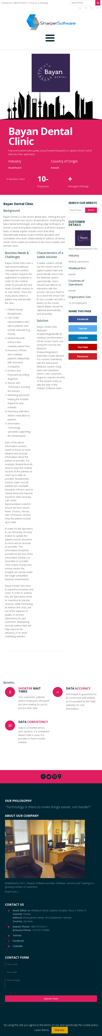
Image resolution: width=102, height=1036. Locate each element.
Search (91, 210)
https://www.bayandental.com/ (82, 240)
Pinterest (82, 356)
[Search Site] (97, 2)
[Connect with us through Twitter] (85, 8)
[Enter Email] (51, 964)
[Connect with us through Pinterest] (97, 8)
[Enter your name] (51, 972)
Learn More (41, 1030)
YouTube (83, 347)
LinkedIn (83, 337)
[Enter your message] (51, 983)
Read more (11, 891)
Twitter (82, 328)
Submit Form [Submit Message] (51, 998)
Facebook (82, 319)
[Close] (60, 1030)
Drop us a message (39, 2)
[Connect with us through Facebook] (80, 8)
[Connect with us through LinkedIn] (91, 8)
